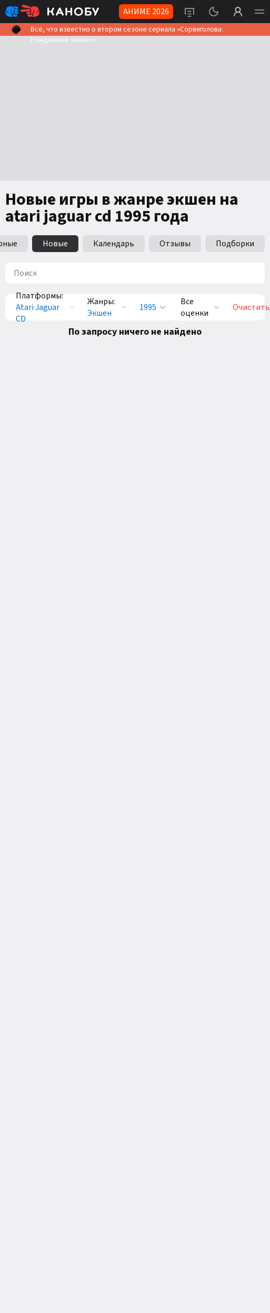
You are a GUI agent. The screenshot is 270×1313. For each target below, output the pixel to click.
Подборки (235, 243)
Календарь (113, 243)
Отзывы (175, 243)
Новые (55, 243)
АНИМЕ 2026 (146, 11)
